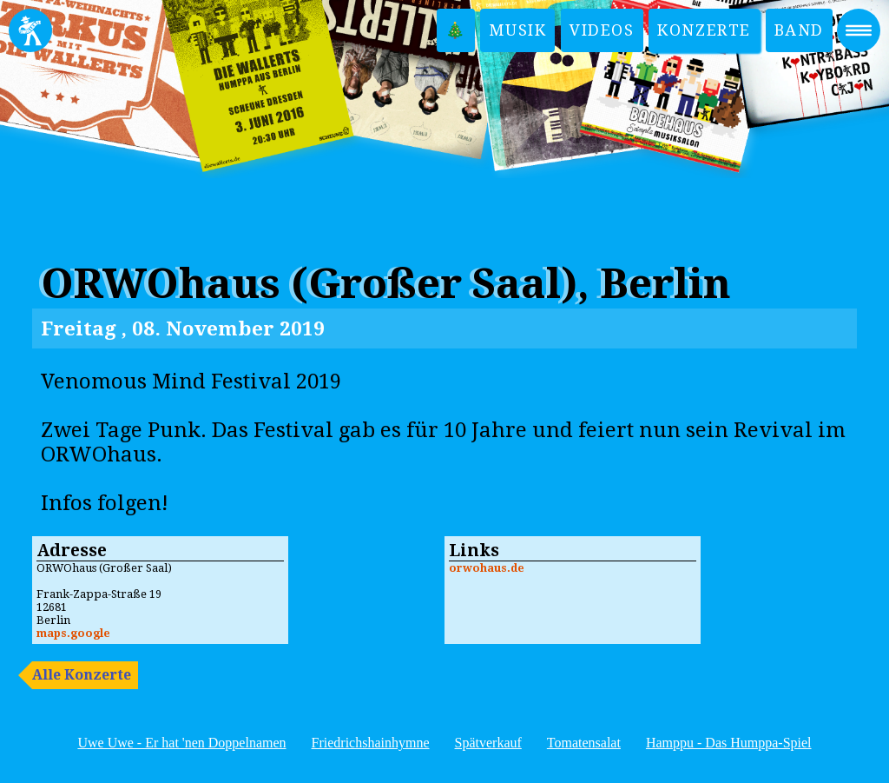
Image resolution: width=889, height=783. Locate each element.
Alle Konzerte (81, 675)
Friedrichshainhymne (371, 742)
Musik (517, 30)
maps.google (73, 633)
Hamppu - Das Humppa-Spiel (729, 742)
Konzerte (704, 30)
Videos (602, 30)
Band (799, 30)
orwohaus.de (486, 567)
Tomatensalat (584, 742)
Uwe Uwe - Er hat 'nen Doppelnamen (181, 742)
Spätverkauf (488, 742)
